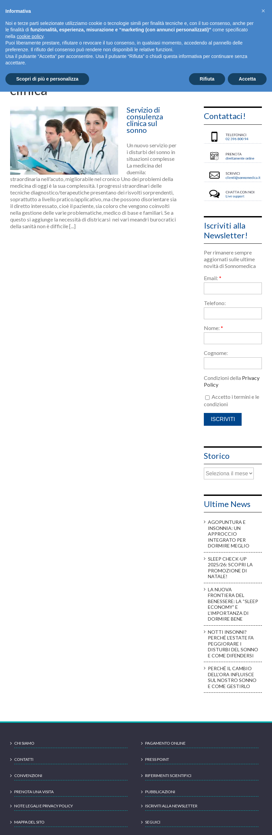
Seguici (152, 822)
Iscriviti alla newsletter (171, 805)
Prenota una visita (34, 791)
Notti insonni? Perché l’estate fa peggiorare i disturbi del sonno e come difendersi (233, 643)
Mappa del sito (29, 822)
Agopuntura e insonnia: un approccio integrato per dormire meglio (228, 533)
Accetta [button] (247, 79)
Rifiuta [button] (207, 79)
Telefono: (215, 303)
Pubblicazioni (160, 791)
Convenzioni (28, 775)
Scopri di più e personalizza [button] (47, 79)
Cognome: (216, 353)
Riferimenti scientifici (168, 775)
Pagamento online (165, 743)
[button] (263, 10)
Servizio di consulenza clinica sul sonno (145, 120)
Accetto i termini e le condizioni (231, 400)
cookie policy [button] (30, 36)
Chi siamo (24, 743)
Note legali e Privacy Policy (43, 805)
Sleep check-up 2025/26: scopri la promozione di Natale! (230, 567)
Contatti (23, 759)
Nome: (213, 328)
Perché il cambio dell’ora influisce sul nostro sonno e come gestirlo (232, 677)
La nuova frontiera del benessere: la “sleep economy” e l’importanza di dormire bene (233, 604)
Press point (157, 759)
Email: (212, 278)
